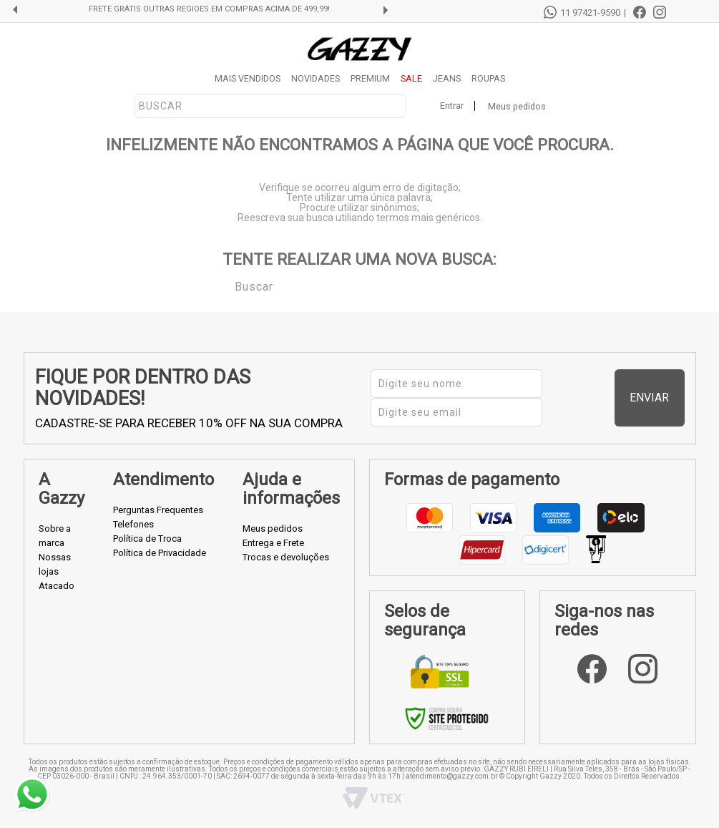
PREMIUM (370, 78)
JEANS (447, 78)
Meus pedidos (517, 106)
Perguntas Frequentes (158, 510)
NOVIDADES (315, 78)
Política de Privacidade (159, 552)
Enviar (657, 397)
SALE (411, 78)
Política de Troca (147, 538)
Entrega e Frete (273, 542)
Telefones (133, 524)
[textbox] (270, 106)
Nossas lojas (55, 564)
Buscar (225, 285)
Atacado (56, 585)
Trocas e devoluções (286, 557)
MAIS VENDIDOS (247, 78)
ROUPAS (488, 78)
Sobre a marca (55, 535)
